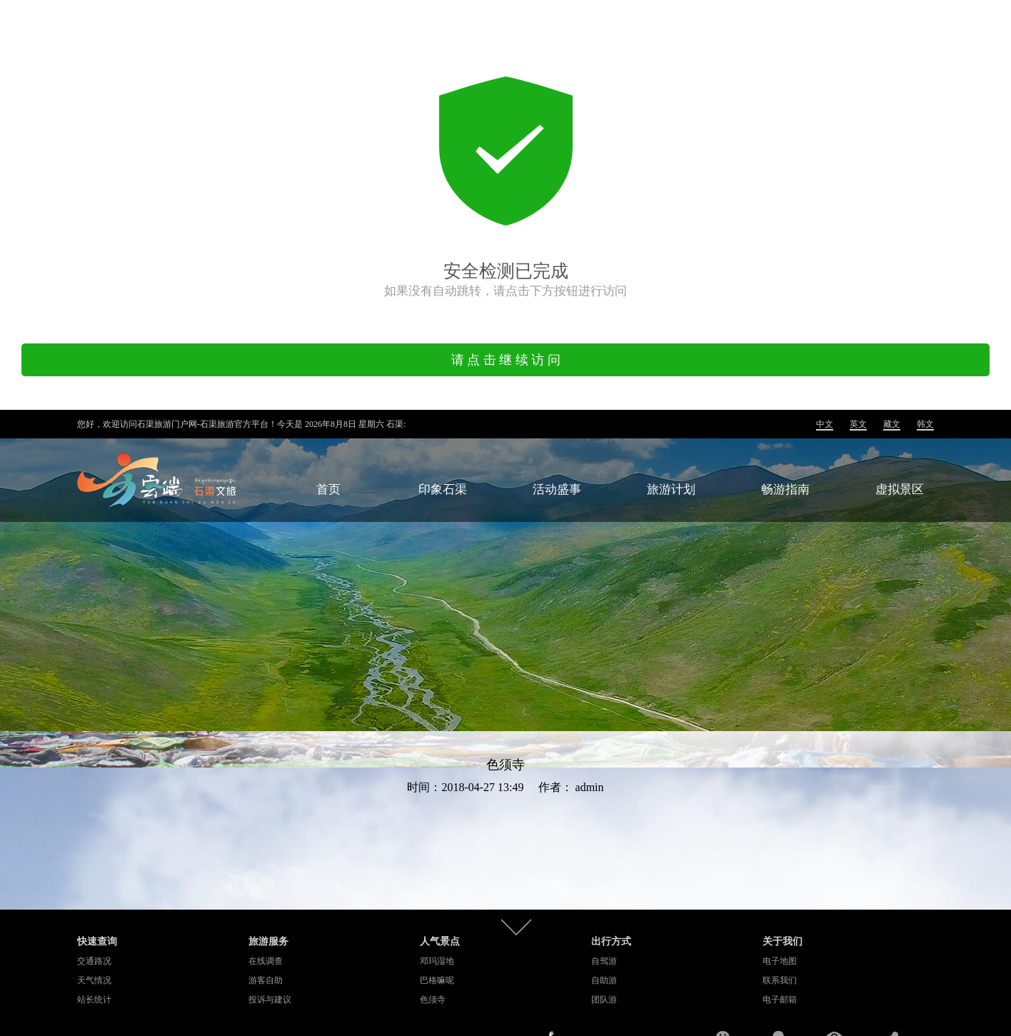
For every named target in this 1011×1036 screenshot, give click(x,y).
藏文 (891, 424)
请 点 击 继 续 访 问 (505, 360)
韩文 (925, 424)
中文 (824, 424)
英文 (858, 424)
